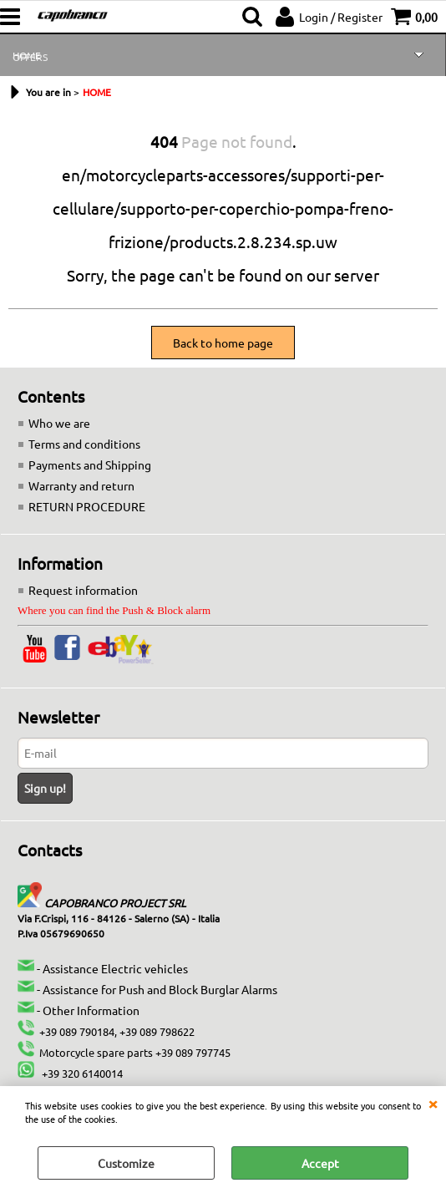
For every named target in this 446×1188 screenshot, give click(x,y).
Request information (83, 589)
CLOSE (433, 1102)
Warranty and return (81, 485)
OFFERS (30, 56)
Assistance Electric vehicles (115, 968)
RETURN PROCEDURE (86, 506)
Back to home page (223, 342)
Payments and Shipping (89, 464)
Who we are (59, 422)
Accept (320, 1162)
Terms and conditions (84, 443)
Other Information (91, 1010)
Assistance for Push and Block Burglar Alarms (160, 989)
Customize (126, 1162)
